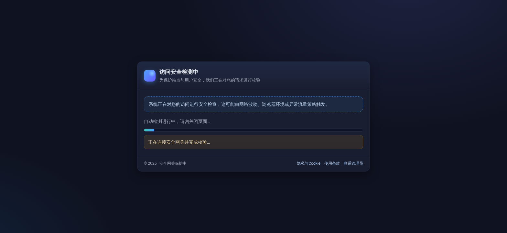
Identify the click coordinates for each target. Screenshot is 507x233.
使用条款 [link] (332, 163)
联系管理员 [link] (353, 163)
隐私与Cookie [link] (308, 163)
